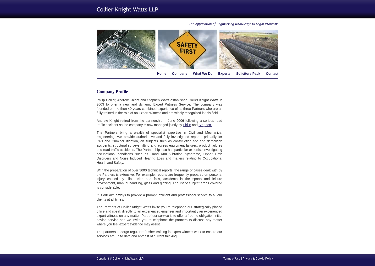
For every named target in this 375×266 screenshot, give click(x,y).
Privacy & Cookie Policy (258, 258)
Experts (224, 73)
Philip (187, 125)
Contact (272, 73)
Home (161, 73)
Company (179, 73)
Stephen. (205, 125)
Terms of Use (231, 258)
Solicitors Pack (248, 73)
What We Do (202, 73)
